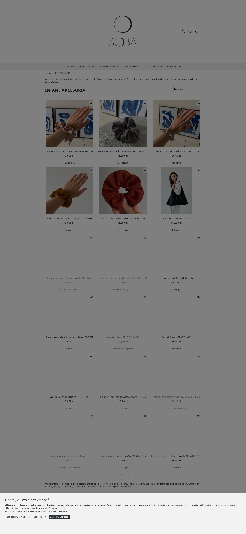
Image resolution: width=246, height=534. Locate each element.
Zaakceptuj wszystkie (59, 517)
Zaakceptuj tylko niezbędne (18, 517)
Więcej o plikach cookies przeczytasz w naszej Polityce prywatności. (36, 510)
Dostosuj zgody (40, 517)
